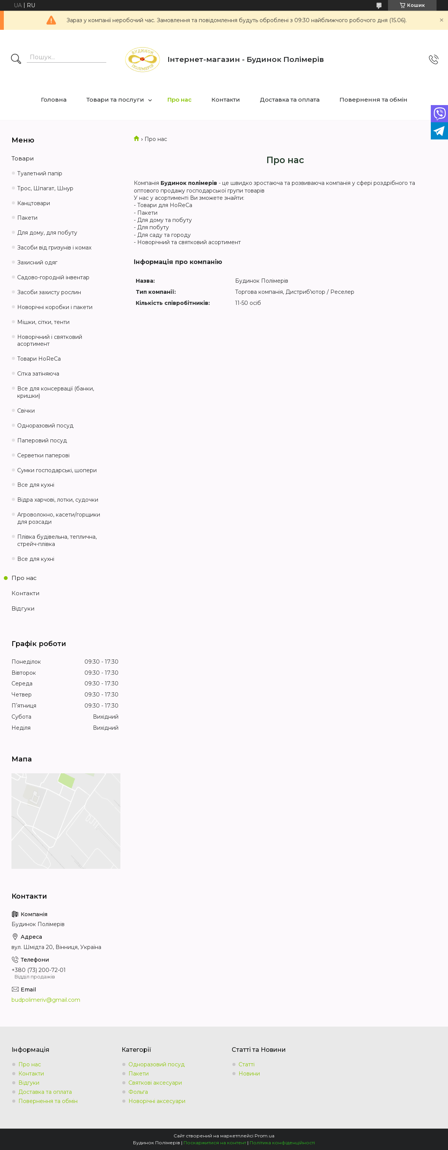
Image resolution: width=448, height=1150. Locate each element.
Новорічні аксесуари (156, 1101)
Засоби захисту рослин (49, 292)
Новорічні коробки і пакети (55, 307)
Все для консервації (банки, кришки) (55, 392)
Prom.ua (264, 1136)
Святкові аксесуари (155, 1082)
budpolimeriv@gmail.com (45, 999)
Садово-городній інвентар (53, 277)
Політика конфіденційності (282, 1142)
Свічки (26, 410)
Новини (249, 1073)
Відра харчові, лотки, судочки (57, 499)
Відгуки (22, 608)
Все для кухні (35, 484)
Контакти (225, 99)
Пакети (27, 217)
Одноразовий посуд (45, 425)
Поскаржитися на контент (214, 1142)
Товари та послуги (115, 99)
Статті (247, 1064)
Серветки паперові (43, 455)
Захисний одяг (37, 262)
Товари (22, 158)
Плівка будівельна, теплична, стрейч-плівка (57, 540)
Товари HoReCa (39, 358)
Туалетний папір (39, 173)
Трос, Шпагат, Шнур (45, 188)
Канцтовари (33, 203)
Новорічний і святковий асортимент (49, 341)
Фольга (138, 1091)
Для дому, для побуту (47, 232)
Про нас (179, 99)
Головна (54, 99)
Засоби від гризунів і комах (54, 247)
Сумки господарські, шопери (57, 470)
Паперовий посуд (42, 440)
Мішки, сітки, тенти (43, 322)
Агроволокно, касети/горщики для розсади (58, 518)
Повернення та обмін (373, 99)
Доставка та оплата (290, 99)
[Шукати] (16, 59)
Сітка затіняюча (38, 373)
